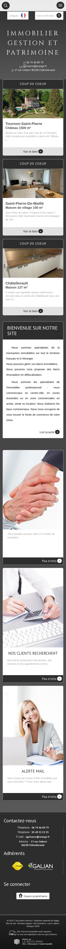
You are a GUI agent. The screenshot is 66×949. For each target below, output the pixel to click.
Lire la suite (50, 432)
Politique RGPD (33, 926)
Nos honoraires (39, 923)
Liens (50, 923)
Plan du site (11, 923)
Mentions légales (24, 923)
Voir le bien (33, 152)
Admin (56, 923)
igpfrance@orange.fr (35, 66)
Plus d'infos (52, 561)
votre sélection (45, 15)
